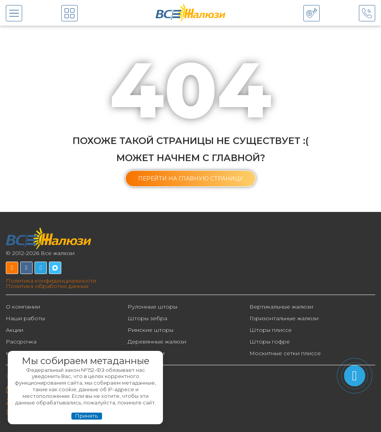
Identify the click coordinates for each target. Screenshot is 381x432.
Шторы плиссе (270, 329)
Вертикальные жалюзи (281, 306)
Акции (14, 329)
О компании (23, 306)
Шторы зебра (147, 318)
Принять (86, 416)
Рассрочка (21, 341)
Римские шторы (150, 329)
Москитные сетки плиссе (285, 353)
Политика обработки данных (47, 286)
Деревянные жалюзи (157, 341)
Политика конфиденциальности (51, 280)
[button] (190, 178)
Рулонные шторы (152, 306)
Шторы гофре (269, 341)
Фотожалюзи (146, 353)
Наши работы (25, 318)
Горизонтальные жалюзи (284, 318)
